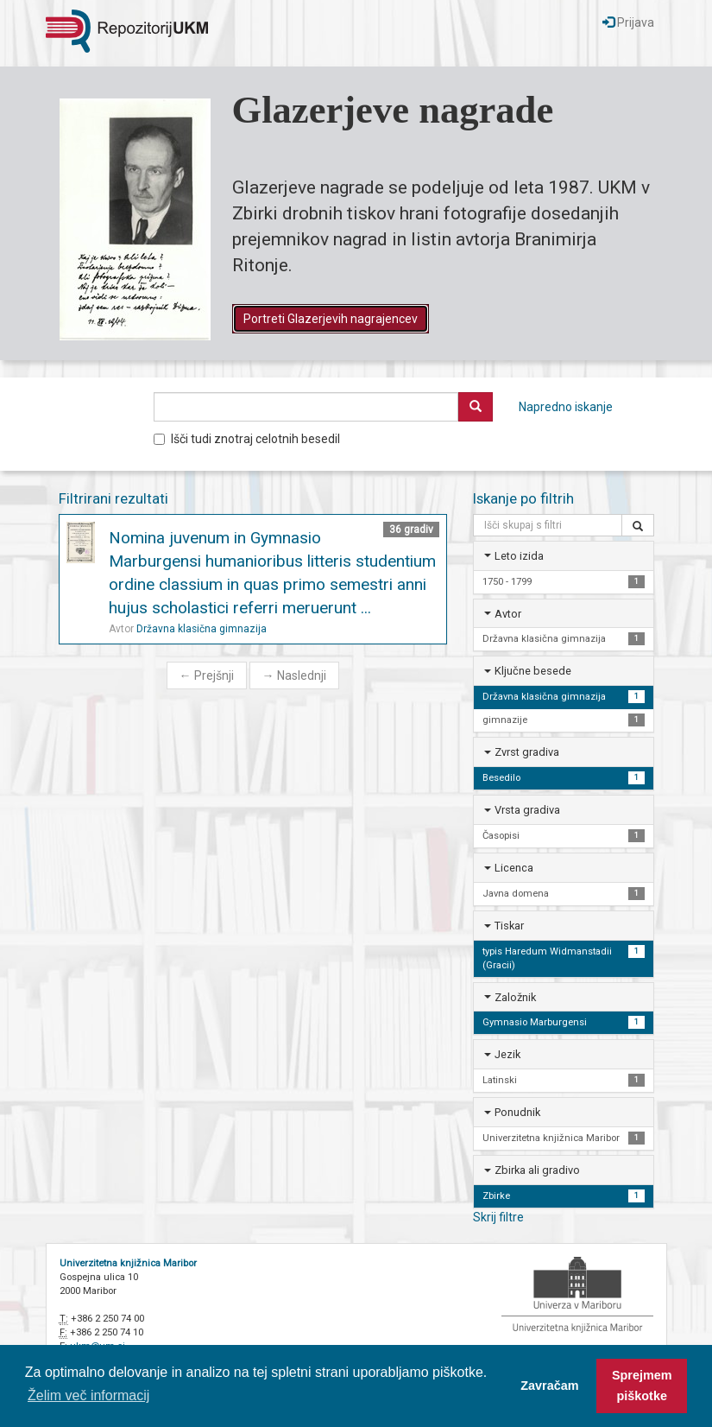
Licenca (514, 867)
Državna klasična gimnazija (201, 629)
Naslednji (294, 675)
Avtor (508, 613)
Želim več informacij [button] (88, 1395)
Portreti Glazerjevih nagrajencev (330, 319)
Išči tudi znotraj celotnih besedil (247, 439)
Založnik (515, 997)
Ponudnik (517, 1112)
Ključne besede (533, 670)
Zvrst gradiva (527, 751)
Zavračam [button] (549, 1385)
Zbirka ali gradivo (537, 1170)
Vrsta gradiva (527, 809)
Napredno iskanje (566, 407)
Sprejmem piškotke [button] (642, 1385)
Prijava (628, 22)
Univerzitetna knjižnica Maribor (128, 1263)
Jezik (507, 1054)
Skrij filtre (498, 1217)
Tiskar (509, 925)
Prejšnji (207, 675)
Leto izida (519, 555)
